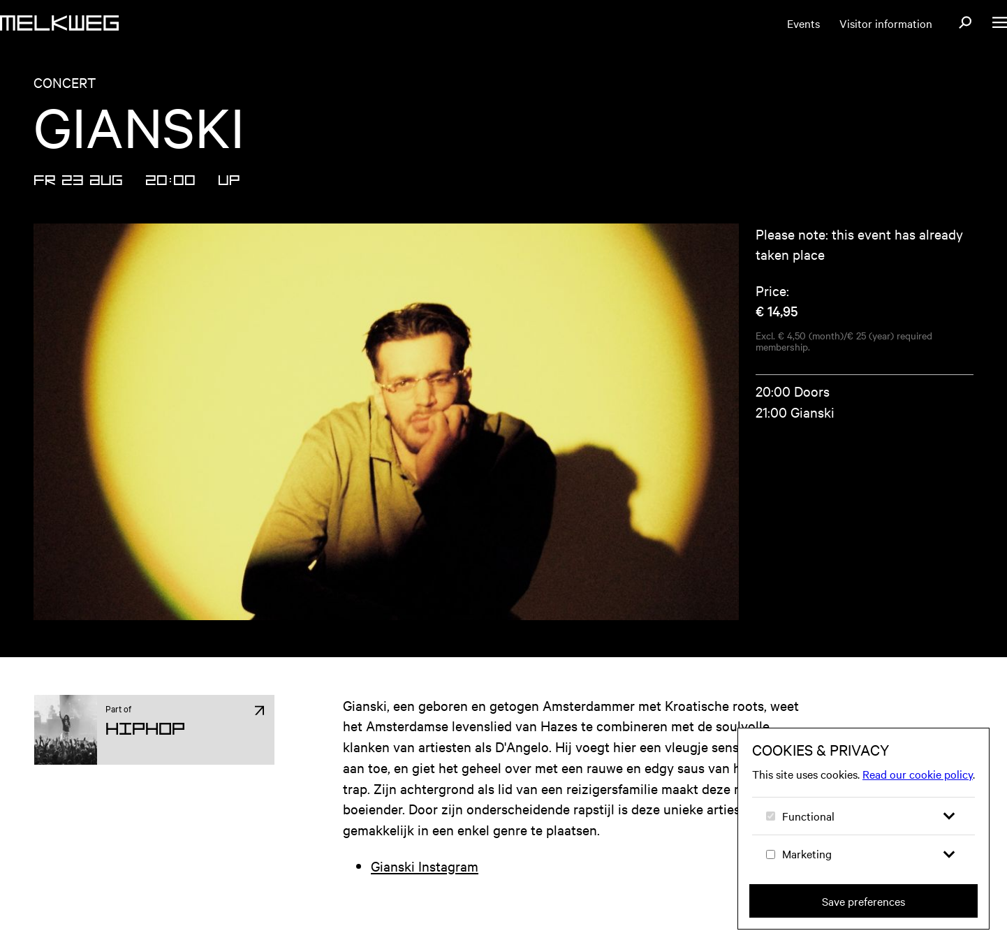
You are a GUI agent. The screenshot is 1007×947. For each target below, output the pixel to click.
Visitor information (885, 23)
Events (803, 23)
